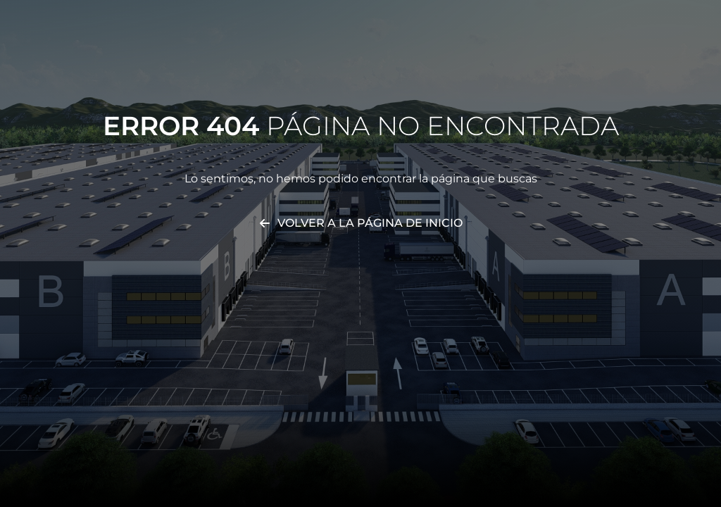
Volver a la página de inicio (370, 223)
